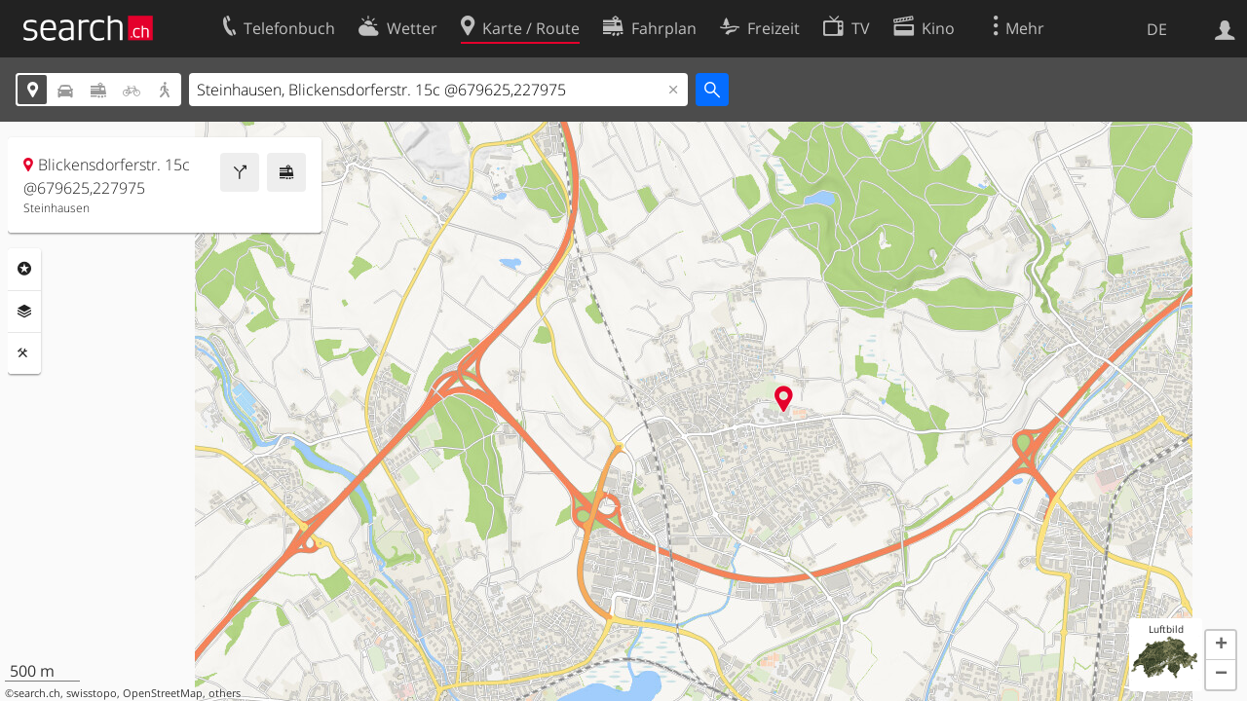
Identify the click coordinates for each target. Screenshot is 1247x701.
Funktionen (24, 353)
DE (1157, 29)
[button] (1220, 645)
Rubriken (24, 268)
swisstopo (91, 693)
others (224, 693)
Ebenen (24, 311)
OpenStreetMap (163, 693)
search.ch (37, 693)
